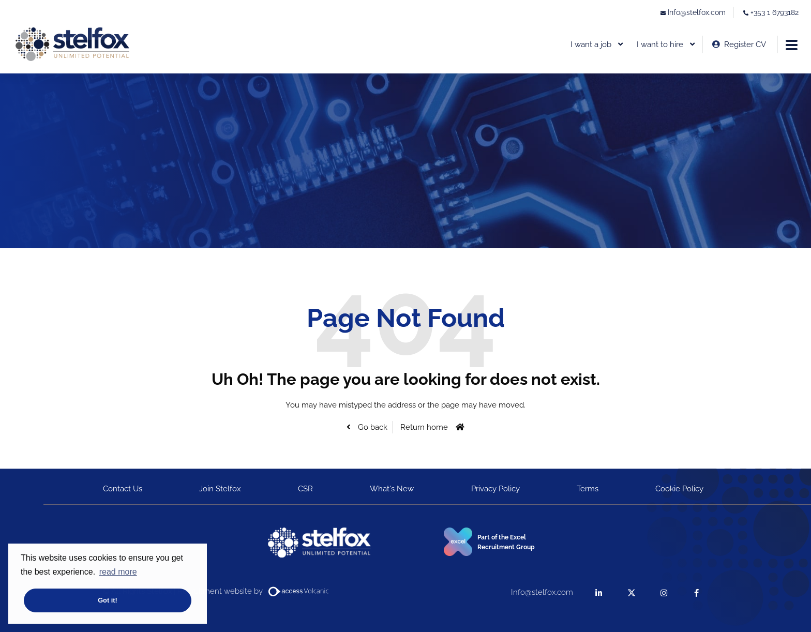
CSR (305, 488)
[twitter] (631, 592)
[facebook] (696, 592)
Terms (587, 488)
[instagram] (663, 592)
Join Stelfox (220, 488)
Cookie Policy (679, 488)
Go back (371, 427)
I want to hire (660, 44)
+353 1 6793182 (774, 12)
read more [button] (118, 571)
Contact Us (122, 488)
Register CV (745, 44)
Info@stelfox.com (697, 12)
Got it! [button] (107, 600)
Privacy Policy (495, 488)
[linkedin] (598, 592)
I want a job (590, 44)
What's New (392, 488)
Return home (424, 427)
